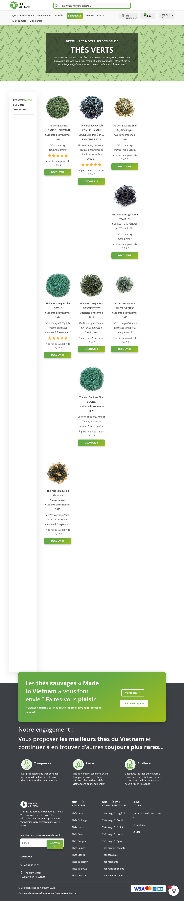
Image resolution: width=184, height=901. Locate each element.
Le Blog (90, 16)
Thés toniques (110, 854)
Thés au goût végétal (113, 813)
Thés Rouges (79, 841)
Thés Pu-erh (78, 834)
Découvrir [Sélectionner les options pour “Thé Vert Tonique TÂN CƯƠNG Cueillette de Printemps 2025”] (156, 278)
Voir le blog (131, 694)
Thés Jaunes (78, 848)
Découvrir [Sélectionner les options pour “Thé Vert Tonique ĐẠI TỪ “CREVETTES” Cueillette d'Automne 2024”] (90, 278)
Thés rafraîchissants (113, 868)
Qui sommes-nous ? (23, 16)
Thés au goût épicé (112, 841)
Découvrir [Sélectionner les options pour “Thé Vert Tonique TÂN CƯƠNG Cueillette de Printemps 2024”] (57, 284)
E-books (59, 16)
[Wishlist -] (147, 16)
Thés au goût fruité (112, 827)
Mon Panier (35, 21)
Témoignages (44, 16)
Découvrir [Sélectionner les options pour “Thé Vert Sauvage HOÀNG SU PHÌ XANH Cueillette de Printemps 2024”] (57, 171)
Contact (101, 16)
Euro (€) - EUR (164, 15)
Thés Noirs (78, 827)
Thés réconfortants (112, 875)
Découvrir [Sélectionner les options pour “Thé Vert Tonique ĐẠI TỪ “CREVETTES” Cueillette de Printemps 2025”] (123, 278)
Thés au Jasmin (80, 861)
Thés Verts (78, 813)
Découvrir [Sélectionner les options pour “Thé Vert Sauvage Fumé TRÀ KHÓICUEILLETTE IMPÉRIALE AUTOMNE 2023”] (156, 165)
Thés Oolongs (79, 820)
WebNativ (70, 893)
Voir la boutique (132, 704)
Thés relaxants (110, 861)
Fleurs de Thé (79, 875)
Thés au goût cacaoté (113, 848)
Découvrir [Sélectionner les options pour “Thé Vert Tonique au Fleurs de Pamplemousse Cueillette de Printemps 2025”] (57, 381)
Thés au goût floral (112, 820)
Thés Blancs (78, 854)
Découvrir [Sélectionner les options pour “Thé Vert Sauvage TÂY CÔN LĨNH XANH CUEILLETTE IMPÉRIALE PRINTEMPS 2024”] (90, 185)
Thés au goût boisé (112, 834)
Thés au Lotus (79, 868)
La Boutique (74, 15)
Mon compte (19, 21)
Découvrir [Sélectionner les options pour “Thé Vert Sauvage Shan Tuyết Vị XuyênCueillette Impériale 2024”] (123, 165)
